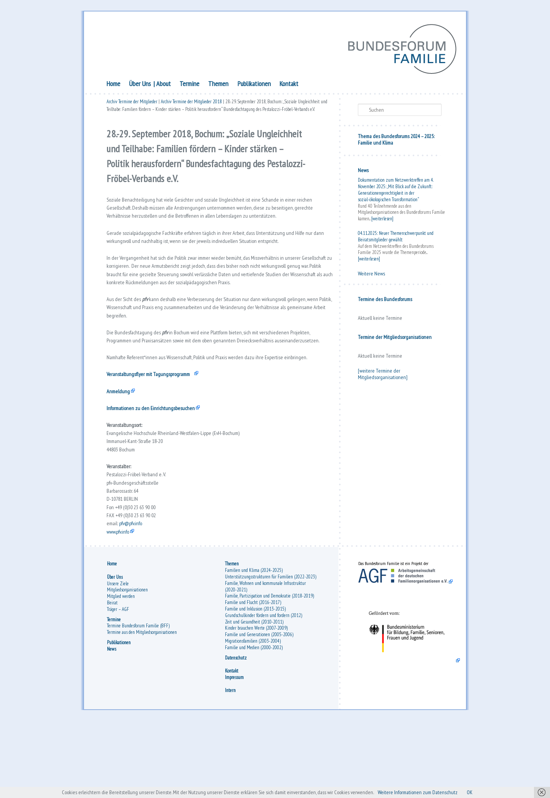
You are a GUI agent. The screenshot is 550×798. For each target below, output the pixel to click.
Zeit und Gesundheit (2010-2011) (254, 696)
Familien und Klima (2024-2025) (254, 645)
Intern (230, 765)
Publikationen (254, 85)
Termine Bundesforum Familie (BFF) (138, 700)
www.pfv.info (121, 602)
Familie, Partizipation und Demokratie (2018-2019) (269, 670)
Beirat (112, 677)
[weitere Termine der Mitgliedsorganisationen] (383, 375)
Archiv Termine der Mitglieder (132, 104)
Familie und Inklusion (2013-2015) (255, 683)
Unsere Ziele (118, 658)
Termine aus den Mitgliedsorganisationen (142, 707)
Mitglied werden (121, 671)
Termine (189, 85)
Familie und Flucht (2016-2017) (253, 677)
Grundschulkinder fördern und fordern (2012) (263, 690)
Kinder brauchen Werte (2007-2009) (256, 702)
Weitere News (371, 275)
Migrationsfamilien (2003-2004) (253, 715)
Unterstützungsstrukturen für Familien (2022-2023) (270, 651)
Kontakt (289, 85)
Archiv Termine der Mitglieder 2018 (191, 104)
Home (113, 85)
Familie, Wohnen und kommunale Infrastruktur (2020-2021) (265, 661)
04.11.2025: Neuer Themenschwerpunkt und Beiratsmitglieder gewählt (396, 237)
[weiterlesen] (382, 220)
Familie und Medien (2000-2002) (254, 722)
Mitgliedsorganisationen (127, 664)
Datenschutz (236, 732)
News (363, 171)
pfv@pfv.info (135, 593)
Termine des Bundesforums (385, 300)
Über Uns (140, 85)
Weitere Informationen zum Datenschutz (428, 792)
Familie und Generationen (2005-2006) (259, 709)
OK (486, 792)
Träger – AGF (118, 683)
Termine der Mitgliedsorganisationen (395, 338)
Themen (218, 85)
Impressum (234, 751)
